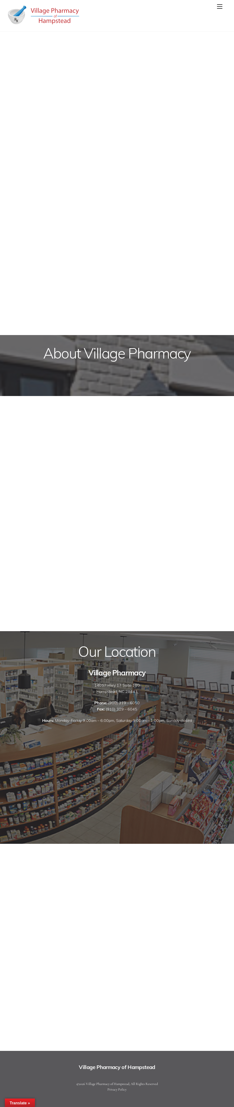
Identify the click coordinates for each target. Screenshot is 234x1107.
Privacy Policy (117, 1089)
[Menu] (220, 6)
